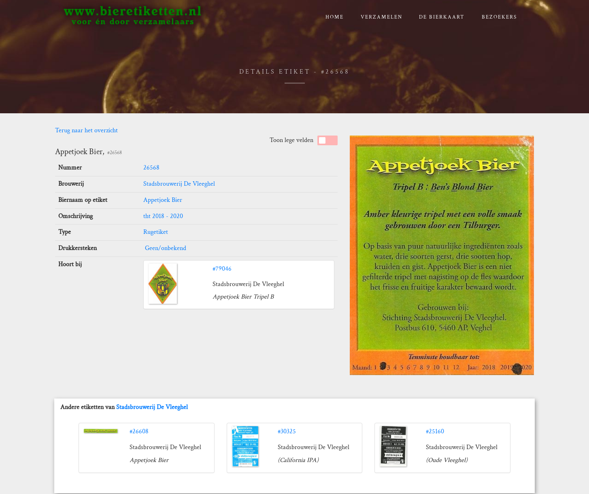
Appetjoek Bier (162, 200)
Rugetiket (155, 232)
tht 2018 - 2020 (163, 216)
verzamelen (381, 17)
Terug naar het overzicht (86, 130)
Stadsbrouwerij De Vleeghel (179, 184)
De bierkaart (442, 17)
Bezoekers (499, 17)
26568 (151, 167)
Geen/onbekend (164, 248)
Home (334, 17)
